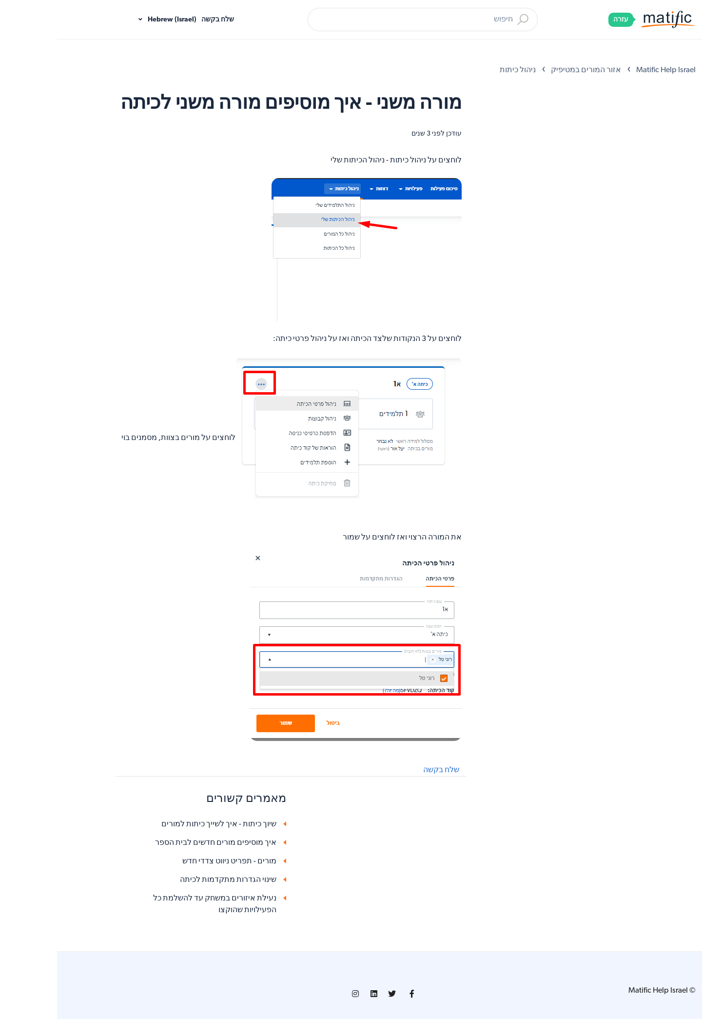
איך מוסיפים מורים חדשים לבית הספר (158, 843)
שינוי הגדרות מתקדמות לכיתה (171, 880)
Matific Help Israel (609, 70)
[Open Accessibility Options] (681, 48)
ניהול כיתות (461, 70)
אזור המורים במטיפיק (529, 70)
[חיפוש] (366, 19)
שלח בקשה (160, 19)
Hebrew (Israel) (114, 19)
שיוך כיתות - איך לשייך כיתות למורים (161, 824)
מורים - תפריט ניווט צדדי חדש (172, 861)
